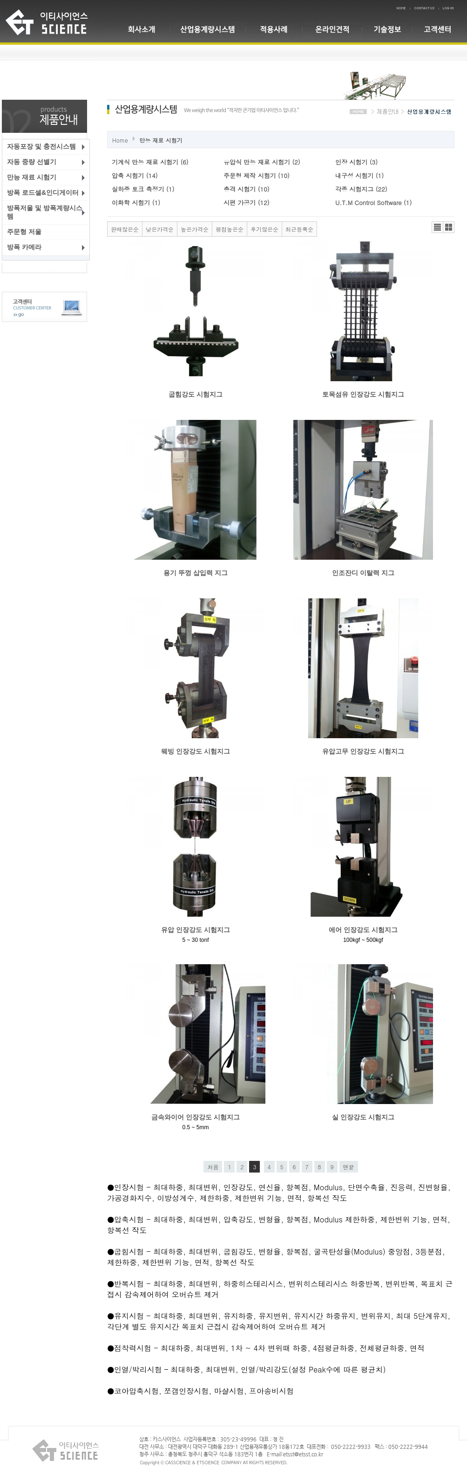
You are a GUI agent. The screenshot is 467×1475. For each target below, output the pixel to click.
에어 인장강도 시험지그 (363, 929)
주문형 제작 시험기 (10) (256, 175)
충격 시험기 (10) (246, 189)
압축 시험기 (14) (135, 175)
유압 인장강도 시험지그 (195, 929)
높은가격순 (195, 229)
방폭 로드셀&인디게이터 (43, 192)
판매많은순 (125, 229)
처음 (212, 1167)
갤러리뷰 (448, 227)
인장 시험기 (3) (356, 162)
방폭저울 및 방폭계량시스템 (44, 212)
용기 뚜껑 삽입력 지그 (195, 572)
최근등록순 (299, 229)
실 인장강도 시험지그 (363, 1117)
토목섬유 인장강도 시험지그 (363, 394)
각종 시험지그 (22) (361, 189)
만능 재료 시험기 (31, 177)
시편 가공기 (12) (246, 202)
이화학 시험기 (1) (136, 202)
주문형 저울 (24, 231)
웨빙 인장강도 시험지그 (195, 751)
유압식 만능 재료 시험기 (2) (261, 162)
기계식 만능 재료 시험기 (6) (150, 162)
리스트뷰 (437, 227)
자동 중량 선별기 (31, 161)
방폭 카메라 (24, 247)
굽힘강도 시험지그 (196, 394)
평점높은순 (230, 229)
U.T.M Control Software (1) (373, 202)
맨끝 (348, 1167)
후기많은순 (264, 229)
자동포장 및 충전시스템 (41, 146)
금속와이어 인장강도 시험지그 (195, 1117)
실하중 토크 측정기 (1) (143, 189)
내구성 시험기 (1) (359, 175)
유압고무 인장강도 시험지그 (363, 751)
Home (120, 140)
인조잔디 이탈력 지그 (363, 572)
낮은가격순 (160, 229)
